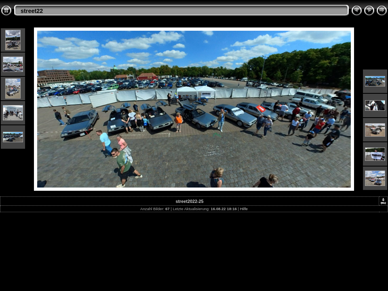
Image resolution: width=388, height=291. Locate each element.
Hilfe (244, 209)
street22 (32, 11)
